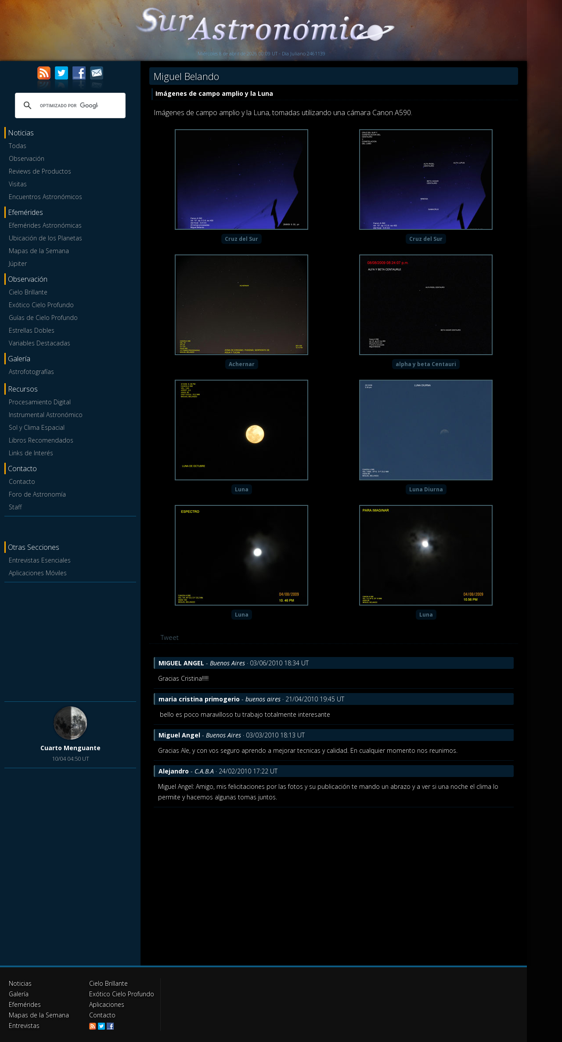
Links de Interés (31, 453)
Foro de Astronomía (37, 494)
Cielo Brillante (28, 292)
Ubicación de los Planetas (45, 238)
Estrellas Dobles (31, 330)
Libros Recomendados (41, 440)
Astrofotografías (31, 371)
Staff (15, 507)
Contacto (22, 481)
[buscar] (69, 105)
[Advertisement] (70, 640)
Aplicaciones (106, 1004)
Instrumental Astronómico (46, 414)
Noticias (20, 983)
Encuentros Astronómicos (45, 196)
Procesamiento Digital (40, 402)
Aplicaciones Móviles (38, 573)
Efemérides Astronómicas (45, 225)
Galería (19, 994)
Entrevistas (24, 1025)
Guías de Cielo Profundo (43, 317)
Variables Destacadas (39, 343)
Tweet (170, 637)
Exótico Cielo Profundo (41, 305)
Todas (17, 146)
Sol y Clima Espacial (37, 427)
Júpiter (18, 263)
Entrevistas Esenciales (40, 560)
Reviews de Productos (40, 171)
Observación (26, 158)
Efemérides (25, 1004)
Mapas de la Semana (39, 251)
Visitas (18, 184)
